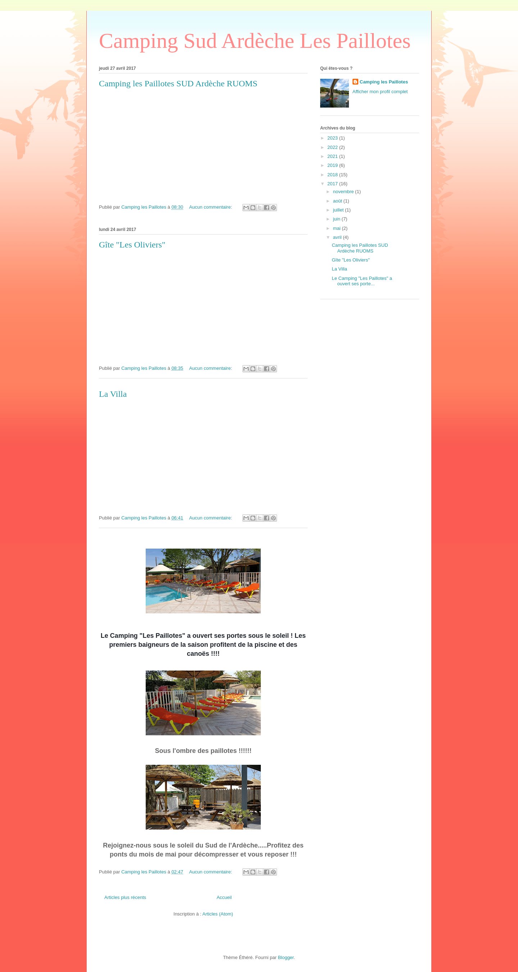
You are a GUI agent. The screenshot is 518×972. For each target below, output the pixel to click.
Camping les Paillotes (384, 82)
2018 (333, 174)
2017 (333, 183)
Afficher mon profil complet (380, 91)
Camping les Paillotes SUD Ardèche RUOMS (178, 83)
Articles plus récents (125, 897)
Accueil (224, 897)
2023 (333, 138)
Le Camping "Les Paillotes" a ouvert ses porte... (362, 281)
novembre (344, 191)
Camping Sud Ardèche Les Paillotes (255, 41)
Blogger (286, 957)
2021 (333, 156)
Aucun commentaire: (211, 207)
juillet (339, 210)
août (338, 201)
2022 (333, 147)
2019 (333, 165)
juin (337, 219)
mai (337, 228)
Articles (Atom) (217, 914)
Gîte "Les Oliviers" (132, 244)
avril (338, 237)
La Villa (113, 394)
